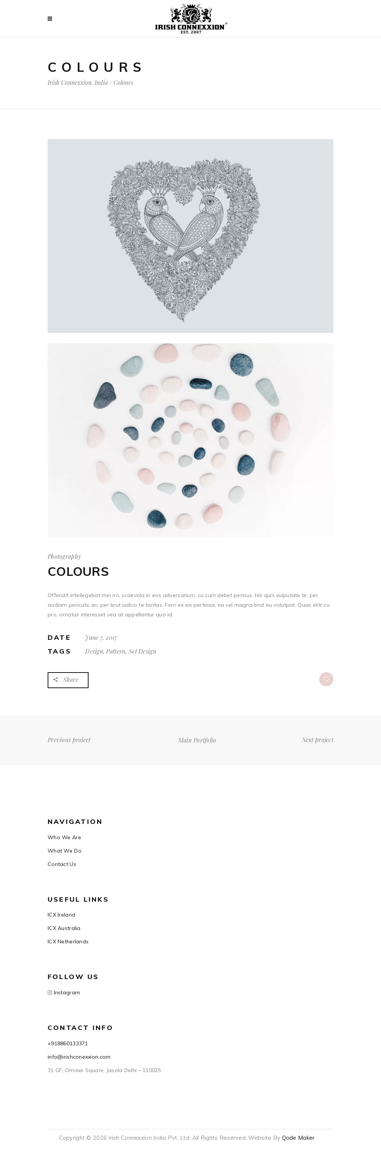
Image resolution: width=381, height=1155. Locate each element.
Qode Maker (298, 1137)
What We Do (64, 850)
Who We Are (64, 837)
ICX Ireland (61, 914)
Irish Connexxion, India (78, 83)
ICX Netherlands (68, 941)
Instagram (66, 992)
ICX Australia (64, 928)
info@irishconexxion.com (79, 1056)
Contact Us (62, 864)
